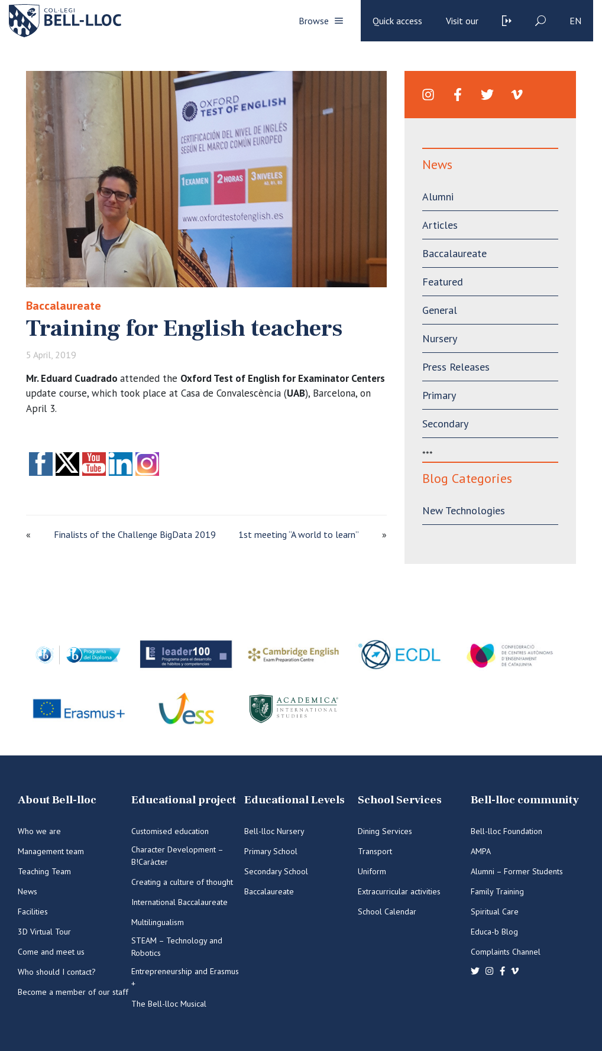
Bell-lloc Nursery (274, 831)
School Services (400, 800)
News (27, 891)
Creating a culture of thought (182, 882)
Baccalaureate (63, 305)
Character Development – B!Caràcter (177, 855)
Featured (442, 281)
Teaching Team (44, 871)
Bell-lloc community (525, 800)
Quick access (397, 21)
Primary (439, 395)
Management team (51, 851)
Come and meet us (51, 951)
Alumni (438, 196)
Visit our (462, 21)
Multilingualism (157, 922)
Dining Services (385, 831)
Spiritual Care (495, 911)
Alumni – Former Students (517, 871)
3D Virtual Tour (44, 931)
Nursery (439, 338)
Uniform (372, 871)
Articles (440, 225)
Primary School (270, 851)
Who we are (39, 831)
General (439, 310)
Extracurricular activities (399, 891)
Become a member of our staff (73, 992)
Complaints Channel (505, 951)
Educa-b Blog (494, 931)
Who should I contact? (57, 971)
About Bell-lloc (57, 800)
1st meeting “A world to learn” (298, 534)
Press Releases (456, 367)
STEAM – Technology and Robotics (176, 946)
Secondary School (276, 871)
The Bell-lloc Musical (168, 1003)
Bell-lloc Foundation (506, 831)
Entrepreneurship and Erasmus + (185, 977)
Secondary (445, 423)
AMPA (481, 851)
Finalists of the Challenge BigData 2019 (135, 534)
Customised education (170, 831)
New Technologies (463, 510)
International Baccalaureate (179, 902)
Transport (375, 851)
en (575, 21)
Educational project (183, 800)
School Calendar (387, 911)
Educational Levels (294, 800)
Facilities (33, 911)
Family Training (497, 891)
